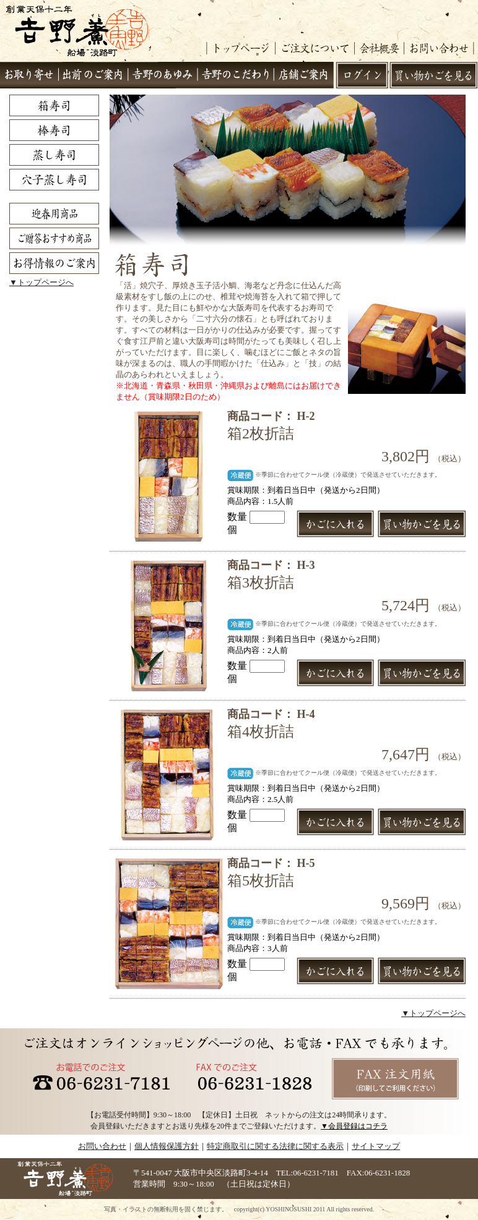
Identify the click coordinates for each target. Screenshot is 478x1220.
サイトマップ (376, 1146)
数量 (256, 516)
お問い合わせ (102, 1146)
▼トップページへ (41, 282)
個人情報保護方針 (166, 1146)
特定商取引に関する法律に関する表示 (275, 1146)
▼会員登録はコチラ (354, 1126)
